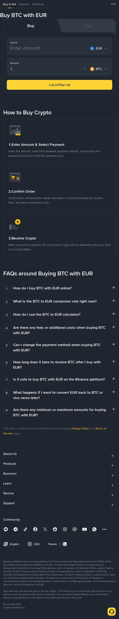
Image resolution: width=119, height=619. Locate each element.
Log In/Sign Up (59, 85)
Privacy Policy (80, 428)
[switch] (62, 544)
